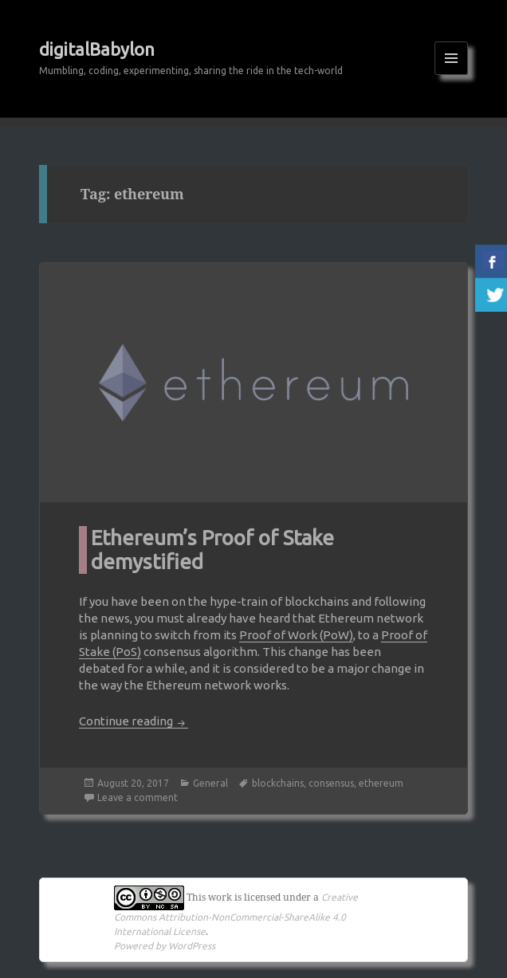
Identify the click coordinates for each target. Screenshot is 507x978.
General (210, 783)
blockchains (278, 783)
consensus (331, 783)
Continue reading (133, 721)
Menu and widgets (451, 74)
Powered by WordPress (164, 946)
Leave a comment (137, 797)
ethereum (381, 783)
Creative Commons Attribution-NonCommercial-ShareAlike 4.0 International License (236, 914)
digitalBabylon (97, 49)
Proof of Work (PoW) (296, 635)
